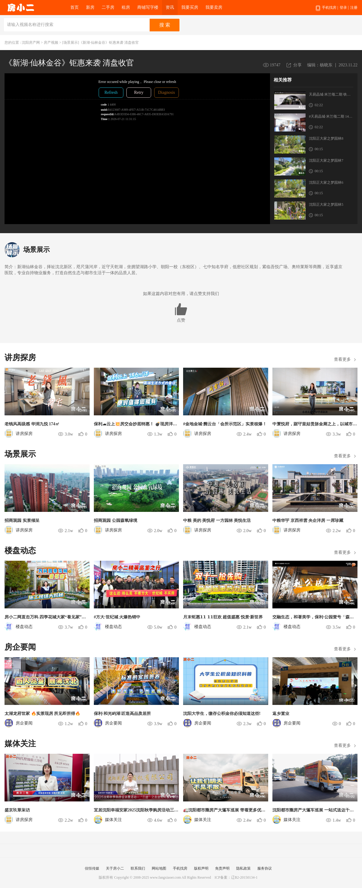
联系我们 (138, 868)
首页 (74, 7)
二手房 (108, 7)
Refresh (111, 92)
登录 (343, 7)
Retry (138, 92)
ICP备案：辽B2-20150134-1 (236, 877)
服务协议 (264, 868)
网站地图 (159, 868)
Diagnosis (166, 92)
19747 (275, 65)
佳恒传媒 (92, 868)
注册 (353, 7)
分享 (297, 65)
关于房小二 (115, 868)
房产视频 (51, 42)
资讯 (170, 7)
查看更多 (342, 359)
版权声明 (201, 868)
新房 (90, 7)
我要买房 (189, 7)
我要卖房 (213, 7)
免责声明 (222, 868)
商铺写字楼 (147, 7)
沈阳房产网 (31, 42)
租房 (126, 7)
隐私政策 (243, 868)
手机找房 (327, 10)
